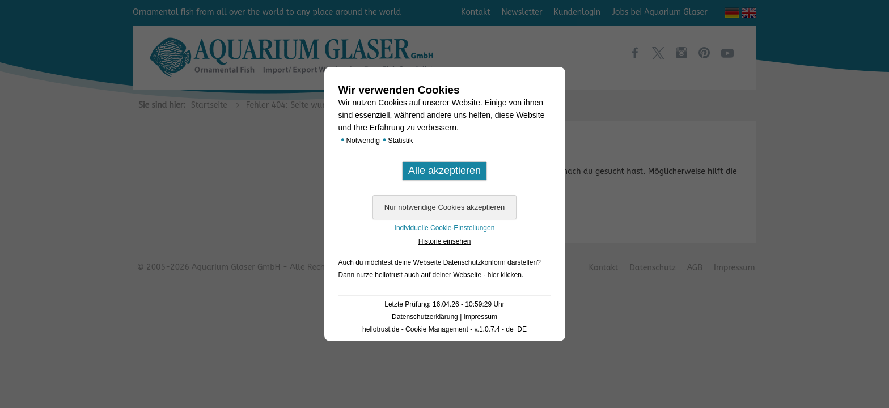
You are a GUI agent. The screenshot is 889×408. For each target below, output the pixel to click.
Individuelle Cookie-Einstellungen (445, 228)
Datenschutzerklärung (425, 317)
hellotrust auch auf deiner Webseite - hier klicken (448, 275)
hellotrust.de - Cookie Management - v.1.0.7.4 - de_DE (444, 329)
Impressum (480, 317)
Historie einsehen (444, 241)
